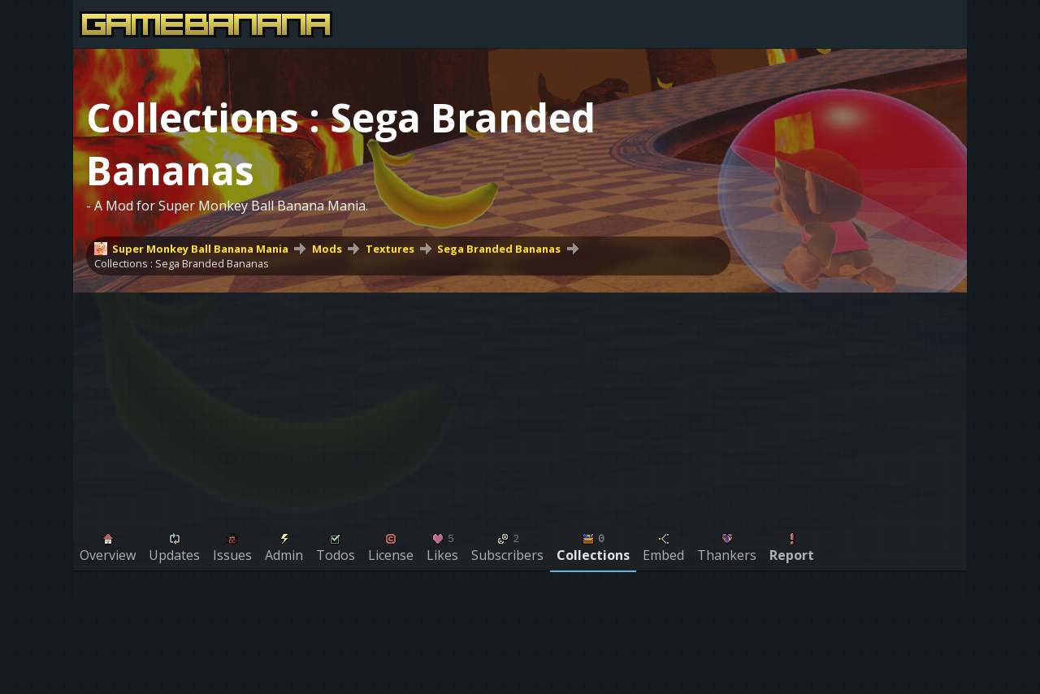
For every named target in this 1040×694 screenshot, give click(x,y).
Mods (327, 248)
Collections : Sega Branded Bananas (181, 263)
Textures (390, 248)
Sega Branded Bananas (499, 248)
